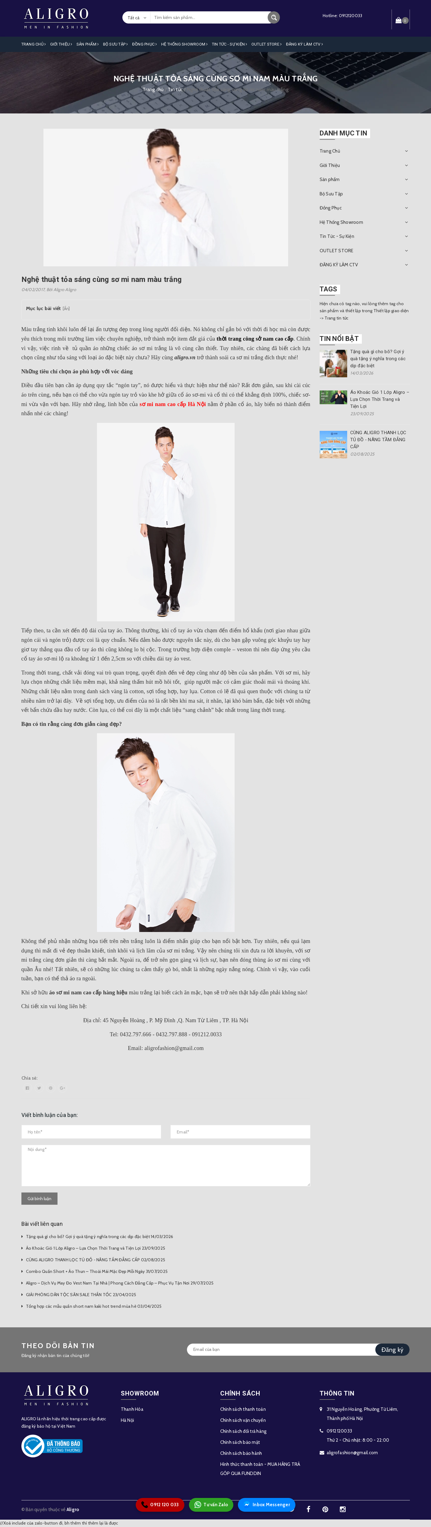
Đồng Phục (144, 44)
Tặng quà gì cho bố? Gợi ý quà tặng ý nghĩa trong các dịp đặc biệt (378, 358)
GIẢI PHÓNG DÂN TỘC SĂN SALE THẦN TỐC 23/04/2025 (81, 1294)
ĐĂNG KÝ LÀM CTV (304, 44)
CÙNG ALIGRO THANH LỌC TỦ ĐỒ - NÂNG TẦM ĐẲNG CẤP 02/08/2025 (95, 1260)
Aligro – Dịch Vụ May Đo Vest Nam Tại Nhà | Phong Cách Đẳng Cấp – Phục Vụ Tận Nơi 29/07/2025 (120, 1283)
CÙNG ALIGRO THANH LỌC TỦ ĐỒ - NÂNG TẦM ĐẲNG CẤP (378, 439)
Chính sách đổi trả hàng (243, 1431)
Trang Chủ (33, 44)
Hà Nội (127, 1420)
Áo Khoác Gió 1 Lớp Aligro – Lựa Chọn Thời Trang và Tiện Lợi (379, 399)
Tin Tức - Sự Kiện (229, 44)
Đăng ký (392, 1349)
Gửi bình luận (39, 1198)
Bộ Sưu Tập (115, 44)
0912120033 (350, 15)
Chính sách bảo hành (241, 1453)
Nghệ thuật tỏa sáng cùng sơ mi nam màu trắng (101, 279)
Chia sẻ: (29, 1078)
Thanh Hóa (132, 1409)
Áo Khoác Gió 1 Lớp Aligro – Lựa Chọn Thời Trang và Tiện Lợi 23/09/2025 (95, 1248)
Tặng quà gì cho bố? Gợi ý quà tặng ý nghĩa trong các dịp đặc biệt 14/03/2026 (99, 1236)
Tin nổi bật (339, 338)
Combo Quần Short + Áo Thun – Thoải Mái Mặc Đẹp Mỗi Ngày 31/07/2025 (97, 1271)
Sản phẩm (87, 44)
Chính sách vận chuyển (243, 1420)
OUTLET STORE (266, 44)
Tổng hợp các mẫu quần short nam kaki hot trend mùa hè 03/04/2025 (94, 1306)
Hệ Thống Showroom (184, 44)
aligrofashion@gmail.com (352, 1452)
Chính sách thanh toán (243, 1409)
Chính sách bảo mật (240, 1442)
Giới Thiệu (61, 44)
